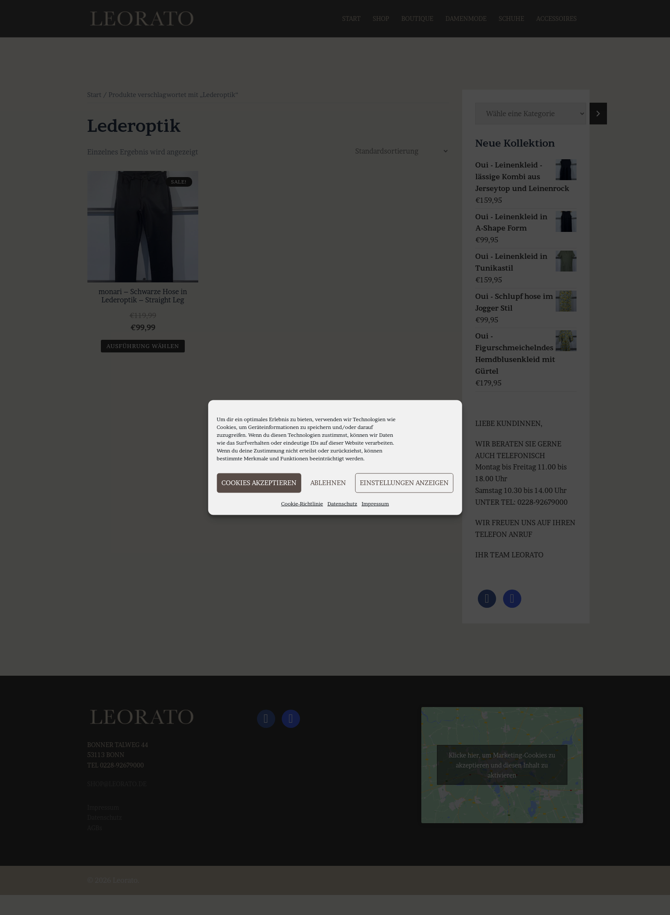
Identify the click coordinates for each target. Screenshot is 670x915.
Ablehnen (328, 483)
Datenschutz (342, 503)
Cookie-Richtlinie (302, 503)
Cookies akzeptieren (258, 483)
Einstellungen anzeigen (404, 483)
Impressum (375, 503)
